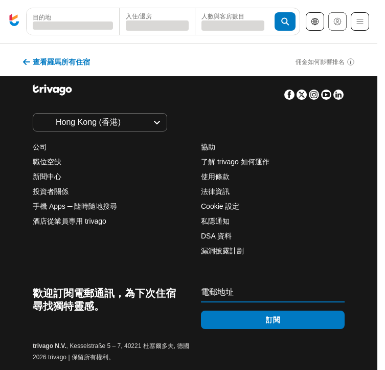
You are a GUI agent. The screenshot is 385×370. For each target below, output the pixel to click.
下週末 (191, 242)
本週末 (136, 242)
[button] (73, 21)
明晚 (84, 242)
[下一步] (254, 59)
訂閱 (273, 320)
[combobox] (73, 21)
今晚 (35, 242)
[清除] (106, 21)
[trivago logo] (14, 22)
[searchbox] (73, 25)
